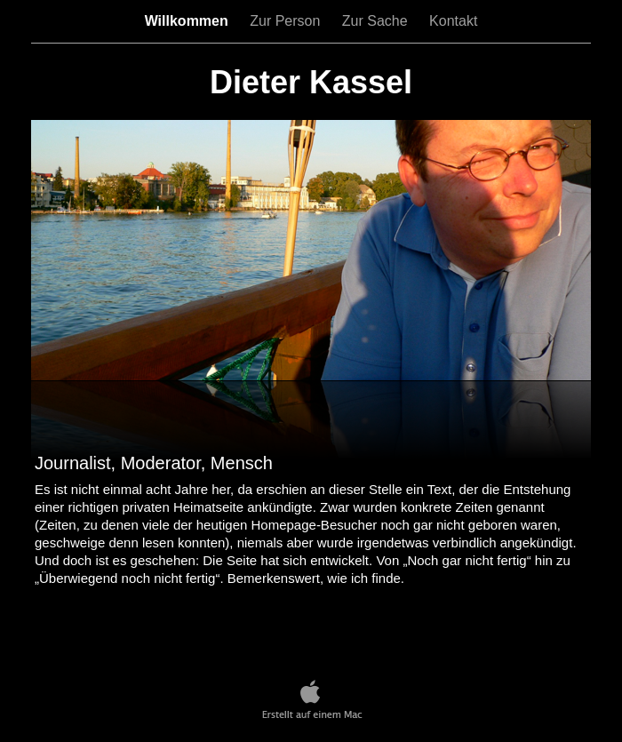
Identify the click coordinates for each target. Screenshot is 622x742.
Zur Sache (376, 20)
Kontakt (453, 20)
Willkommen (189, 20)
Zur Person (287, 20)
